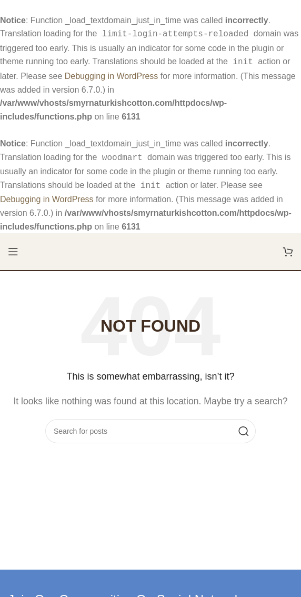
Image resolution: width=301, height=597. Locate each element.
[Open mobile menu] (13, 247)
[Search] (150, 427)
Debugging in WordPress (111, 73)
